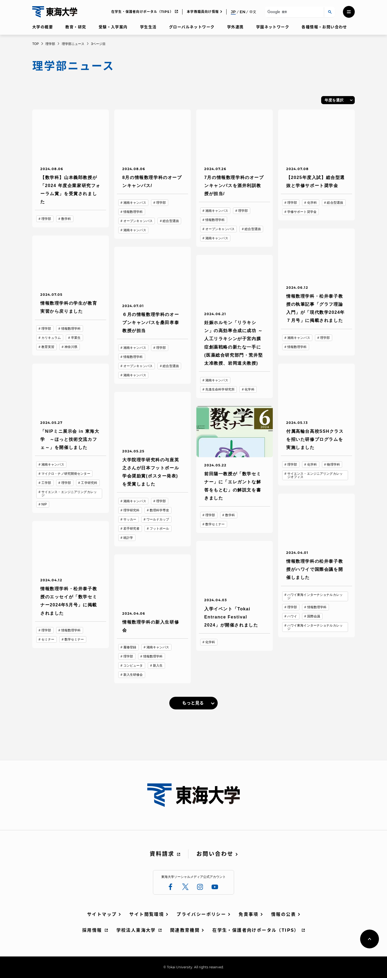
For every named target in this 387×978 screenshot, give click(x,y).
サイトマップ (102, 914)
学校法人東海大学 (136, 930)
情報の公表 (283, 914)
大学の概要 (42, 26)
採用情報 (92, 930)
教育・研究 (75, 26)
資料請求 (162, 854)
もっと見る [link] (193, 703)
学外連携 (235, 26)
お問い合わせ (215, 854)
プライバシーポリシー (201, 914)
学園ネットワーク (272, 26)
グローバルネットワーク (191, 26)
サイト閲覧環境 (146, 914)
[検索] (293, 12)
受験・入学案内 (113, 26)
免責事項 (249, 914)
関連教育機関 (185, 930)
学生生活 (148, 26)
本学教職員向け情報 (203, 12)
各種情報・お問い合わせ (324, 26)
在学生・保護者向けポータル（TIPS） (142, 12)
